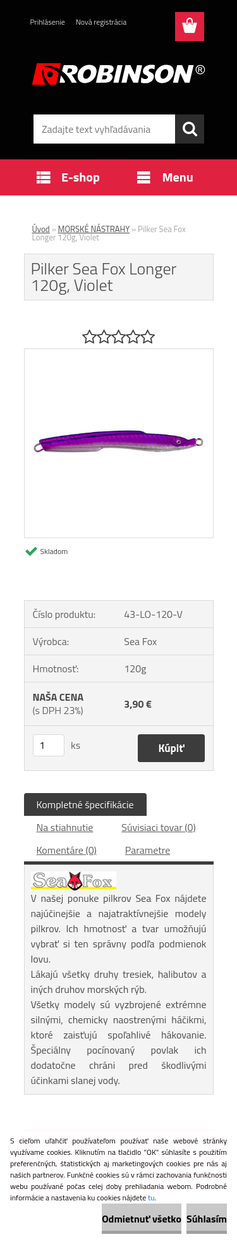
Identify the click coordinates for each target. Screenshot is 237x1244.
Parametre (147, 850)
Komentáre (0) (67, 850)
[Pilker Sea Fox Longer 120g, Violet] (119, 354)
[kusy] (48, 745)
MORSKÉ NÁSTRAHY (94, 229)
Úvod (41, 229)
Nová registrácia (101, 22)
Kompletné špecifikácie (85, 804)
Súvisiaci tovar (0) (158, 827)
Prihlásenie (47, 22)
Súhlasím (206, 1218)
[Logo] (118, 74)
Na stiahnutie (65, 827)
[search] (189, 129)
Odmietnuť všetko (141, 1218)
